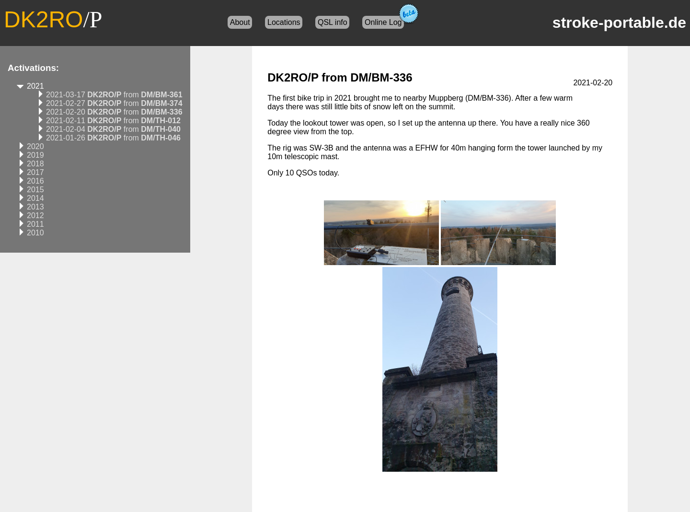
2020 (35, 146)
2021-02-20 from (114, 112)
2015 (35, 190)
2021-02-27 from (114, 103)
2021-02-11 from (113, 120)
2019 (35, 155)
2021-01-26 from (113, 138)
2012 (35, 215)
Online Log (383, 22)
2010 (35, 233)
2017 (35, 172)
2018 (35, 164)
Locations (283, 22)
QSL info (332, 22)
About (240, 22)
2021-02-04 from (113, 129)
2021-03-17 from (114, 95)
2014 (35, 198)
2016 (35, 181)
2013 (35, 207)
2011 (35, 224)
